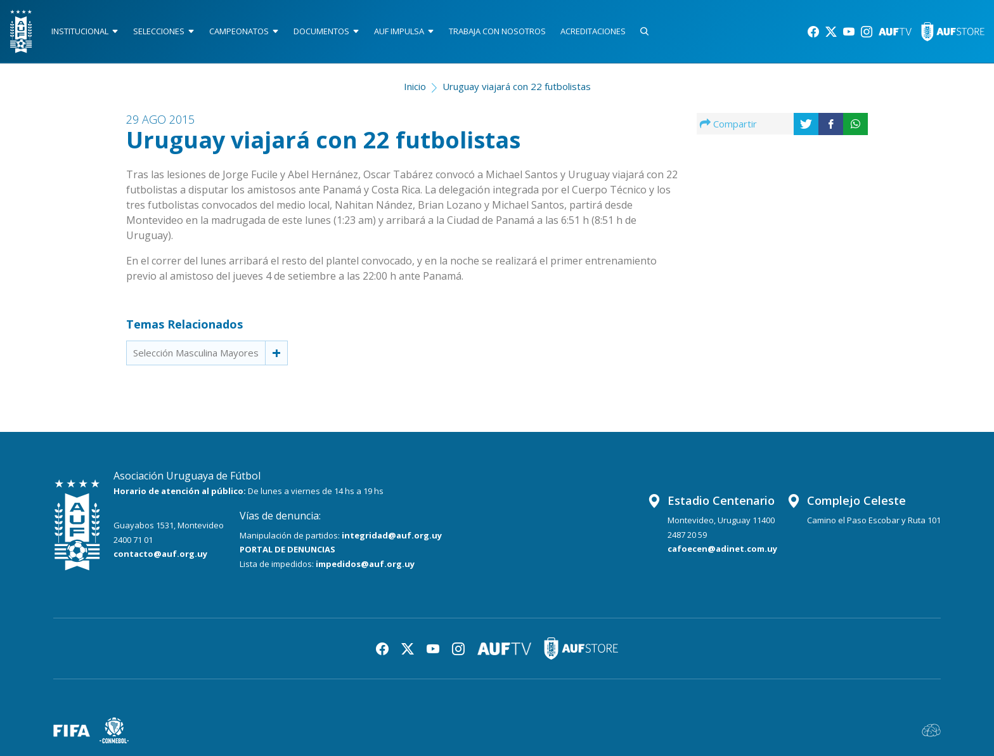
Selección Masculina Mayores (196, 352)
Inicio (415, 86)
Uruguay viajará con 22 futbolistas (516, 86)
